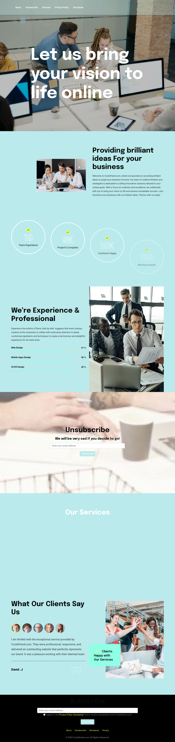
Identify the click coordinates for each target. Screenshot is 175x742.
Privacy (105, 730)
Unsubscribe (32, 7)
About (18, 7)
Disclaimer (78, 7)
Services (46, 7)
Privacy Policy (62, 7)
